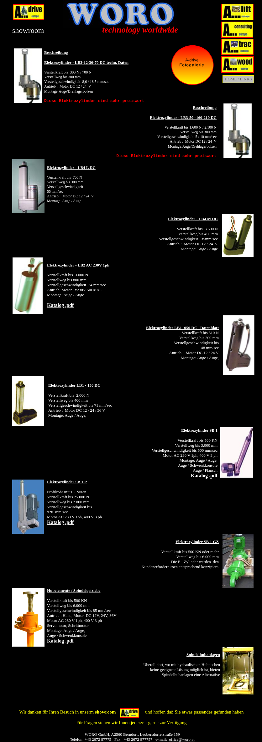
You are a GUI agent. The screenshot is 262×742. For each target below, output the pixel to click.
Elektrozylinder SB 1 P (67, 482)
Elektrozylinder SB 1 (199, 430)
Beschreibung (56, 52)
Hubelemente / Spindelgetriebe (73, 590)
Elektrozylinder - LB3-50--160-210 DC (183, 117)
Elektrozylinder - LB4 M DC (193, 218)
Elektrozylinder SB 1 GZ (197, 541)
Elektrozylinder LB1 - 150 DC (74, 385)
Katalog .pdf (60, 305)
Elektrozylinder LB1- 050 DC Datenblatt (182, 327)
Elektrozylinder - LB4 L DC (71, 167)
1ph (106, 265)
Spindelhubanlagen (203, 654)
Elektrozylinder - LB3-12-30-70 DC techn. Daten (86, 62)
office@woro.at (181, 739)
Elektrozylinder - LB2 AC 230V (74, 265)
